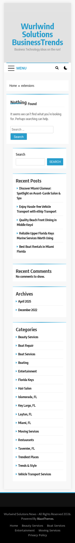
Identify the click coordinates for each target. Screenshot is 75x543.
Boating (23, 362)
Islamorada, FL (27, 397)
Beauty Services (28, 337)
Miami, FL (24, 423)
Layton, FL (25, 414)
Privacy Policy (37, 535)
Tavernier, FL (26, 448)
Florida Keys (26, 380)
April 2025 (24, 301)
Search (20, 154)
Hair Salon (24, 388)
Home (14, 525)
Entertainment (27, 371)
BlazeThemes (45, 519)
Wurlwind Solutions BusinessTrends (37, 34)
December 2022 (27, 310)
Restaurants (26, 440)
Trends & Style (27, 465)
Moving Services (28, 431)
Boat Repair (25, 345)
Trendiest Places (28, 457)
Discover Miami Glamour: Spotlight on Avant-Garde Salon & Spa (39, 193)
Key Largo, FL (27, 405)
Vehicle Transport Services (34, 474)
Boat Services (26, 354)
